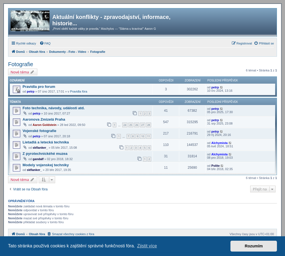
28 (148, 125)
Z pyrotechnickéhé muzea (45, 153)
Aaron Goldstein (44, 124)
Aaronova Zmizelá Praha (44, 119)
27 (142, 125)
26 (136, 125)
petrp (31, 91)
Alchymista (219, 143)
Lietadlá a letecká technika (46, 142)
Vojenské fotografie (39, 131)
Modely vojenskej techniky (46, 165)
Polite (215, 165)
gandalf (38, 159)
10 (142, 136)
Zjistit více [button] (147, 245)
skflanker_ (40, 147)
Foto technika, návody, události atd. (54, 108)
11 (148, 136)
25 (130, 125)
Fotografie (20, 64)
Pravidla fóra (78, 91)
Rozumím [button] (254, 246)
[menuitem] (45, 43)
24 (124, 125)
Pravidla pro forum (39, 86)
